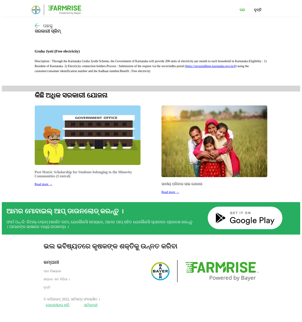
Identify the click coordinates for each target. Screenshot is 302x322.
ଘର (242, 10)
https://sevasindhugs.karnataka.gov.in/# (210, 66)
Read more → (44, 184)
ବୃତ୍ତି (257, 10)
